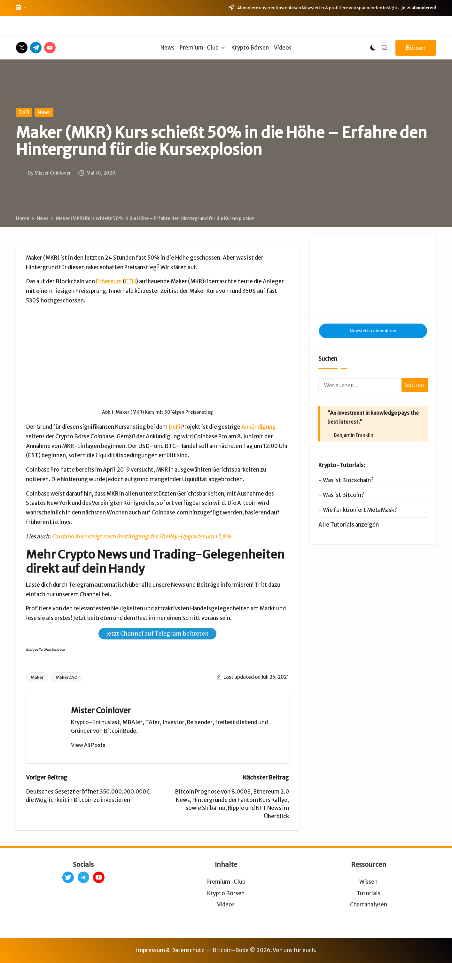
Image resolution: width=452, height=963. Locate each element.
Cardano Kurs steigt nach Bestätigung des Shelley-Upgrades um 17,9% (141, 536)
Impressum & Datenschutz (170, 950)
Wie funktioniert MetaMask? (360, 509)
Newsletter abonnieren (373, 330)
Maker (37, 677)
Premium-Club (226, 881)
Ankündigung (258, 426)
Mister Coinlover (101, 711)
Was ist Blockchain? (348, 480)
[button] (415, 48)
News (44, 112)
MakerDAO (66, 677)
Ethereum (109, 281)
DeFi (24, 112)
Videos (226, 904)
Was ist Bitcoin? (343, 494)
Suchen (327, 358)
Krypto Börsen (226, 893)
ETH (130, 281)
